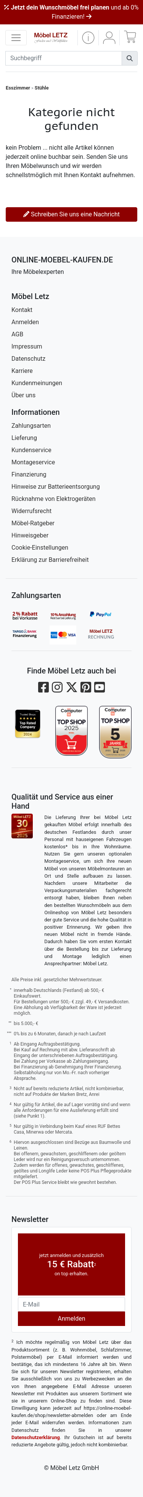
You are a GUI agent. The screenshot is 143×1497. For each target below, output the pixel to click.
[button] (88, 37)
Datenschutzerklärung (35, 1437)
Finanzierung (28, 474)
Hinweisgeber (29, 535)
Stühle (42, 88)
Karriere (22, 370)
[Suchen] (130, 58)
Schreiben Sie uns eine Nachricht (71, 214)
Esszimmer (18, 88)
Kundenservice (31, 450)
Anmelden (25, 322)
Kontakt (21, 309)
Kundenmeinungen (36, 383)
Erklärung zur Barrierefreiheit (50, 559)
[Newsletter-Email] (71, 1304)
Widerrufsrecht (31, 511)
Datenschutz (28, 358)
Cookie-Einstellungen (39, 547)
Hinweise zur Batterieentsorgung (55, 486)
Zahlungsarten (31, 425)
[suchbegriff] (63, 58)
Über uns (23, 395)
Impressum (26, 346)
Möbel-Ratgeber (33, 523)
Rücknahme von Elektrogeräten (53, 498)
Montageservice (33, 462)
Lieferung (24, 437)
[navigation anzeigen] (16, 37)
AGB (17, 334)
